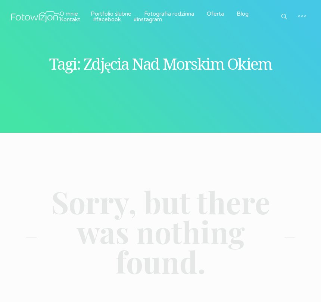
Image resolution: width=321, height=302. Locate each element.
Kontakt (70, 19)
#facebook (107, 19)
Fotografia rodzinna (169, 13)
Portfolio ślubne (111, 13)
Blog (243, 13)
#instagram (148, 19)
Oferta (215, 13)
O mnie (69, 13)
